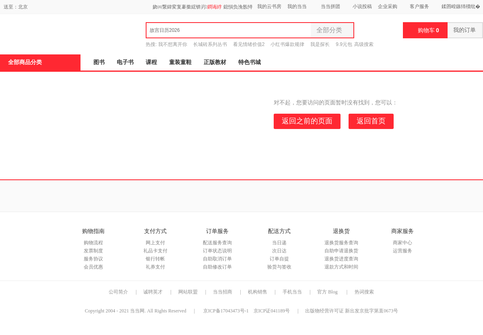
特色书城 (249, 62)
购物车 (428, 30)
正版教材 (215, 62)
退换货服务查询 (341, 243)
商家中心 (402, 243)
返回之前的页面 (307, 121)
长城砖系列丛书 (210, 44)
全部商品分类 (25, 62)
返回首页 (371, 121)
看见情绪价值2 (249, 44)
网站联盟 (188, 292)
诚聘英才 (153, 292)
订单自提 (279, 259)
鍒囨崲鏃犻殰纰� (461, 6)
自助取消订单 (217, 259)
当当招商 (222, 292)
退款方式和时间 (341, 267)
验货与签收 (279, 267)
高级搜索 (364, 44)
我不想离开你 (172, 44)
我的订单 (465, 30)
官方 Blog (327, 292)
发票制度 (93, 251)
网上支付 (155, 243)
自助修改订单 (217, 267)
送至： (16, 7)
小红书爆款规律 (287, 44)
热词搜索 (364, 292)
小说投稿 (362, 6)
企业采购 (387, 6)
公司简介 (118, 292)
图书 (99, 62)
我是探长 (320, 44)
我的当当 (297, 6)
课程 (151, 62)
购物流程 (93, 243)
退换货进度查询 (341, 259)
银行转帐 (155, 259)
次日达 (279, 251)
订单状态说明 (217, 251)
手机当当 (292, 292)
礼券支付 (155, 267)
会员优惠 (93, 267)
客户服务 (419, 6)
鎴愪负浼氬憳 (237, 7)
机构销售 (257, 292)
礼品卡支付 (155, 251)
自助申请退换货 (341, 251)
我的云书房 (269, 6)
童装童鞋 (180, 62)
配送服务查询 (217, 243)
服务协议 (93, 259)
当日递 (279, 243)
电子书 (125, 62)
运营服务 (402, 251)
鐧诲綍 (214, 7)
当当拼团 (330, 6)
